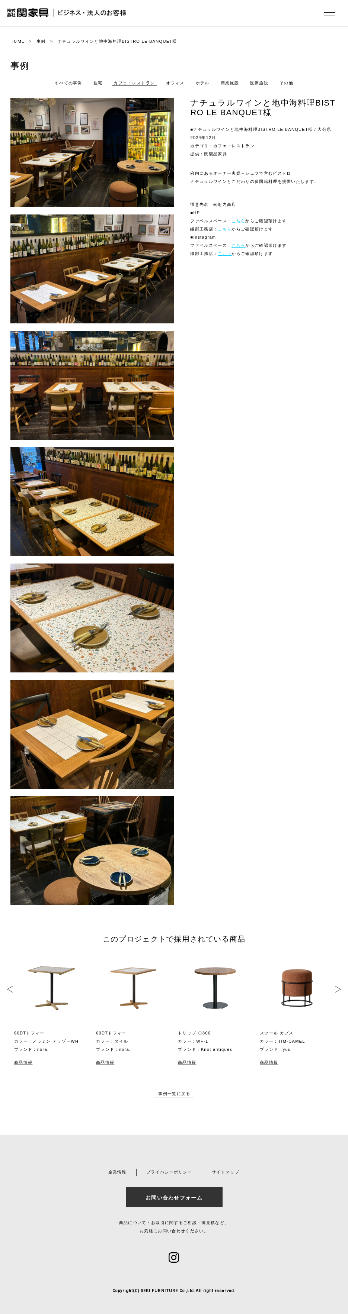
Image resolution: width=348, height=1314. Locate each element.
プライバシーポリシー (169, 1172)
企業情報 (117, 1172)
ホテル (203, 83)
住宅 (98, 83)
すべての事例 (68, 83)
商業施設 (230, 83)
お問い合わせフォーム (174, 1198)
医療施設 (259, 83)
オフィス (175, 83)
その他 (286, 83)
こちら (238, 221)
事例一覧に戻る (174, 1093)
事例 (41, 41)
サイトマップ (225, 1172)
